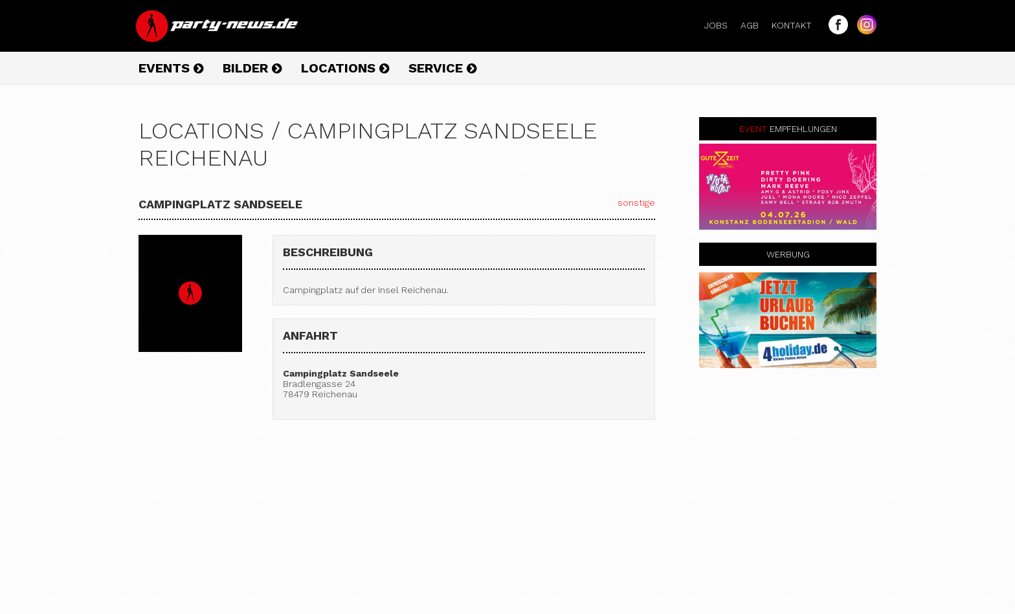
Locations (345, 68)
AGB (755, 25)
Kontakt (797, 25)
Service (442, 68)
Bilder (252, 68)
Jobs (721, 25)
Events (171, 68)
